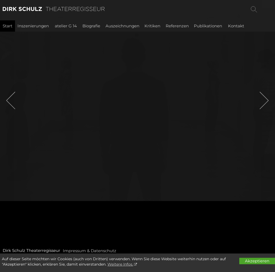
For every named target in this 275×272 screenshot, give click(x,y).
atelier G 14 (66, 25)
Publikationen (208, 25)
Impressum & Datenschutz (89, 251)
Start (7, 25)
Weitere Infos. (120, 264)
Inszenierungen (33, 25)
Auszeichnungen (122, 25)
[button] (10, 100)
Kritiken (152, 25)
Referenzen (177, 25)
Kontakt (236, 25)
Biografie (91, 25)
